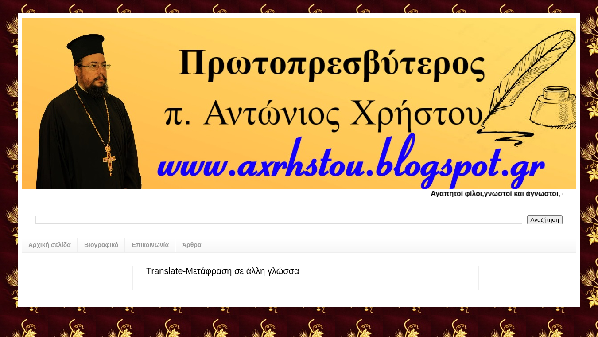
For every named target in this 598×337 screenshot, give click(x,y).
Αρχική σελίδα (49, 244)
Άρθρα (192, 244)
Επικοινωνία (150, 244)
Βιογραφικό (101, 244)
